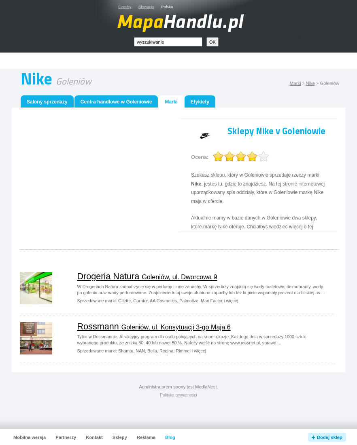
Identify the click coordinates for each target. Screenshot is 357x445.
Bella (152, 350)
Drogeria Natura (147, 276)
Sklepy (120, 437)
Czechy (124, 6)
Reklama (146, 437)
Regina (166, 350)
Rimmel (183, 350)
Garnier (140, 300)
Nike (310, 83)
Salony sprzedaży (47, 102)
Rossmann (154, 326)
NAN (140, 350)
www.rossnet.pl (245, 342)
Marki (295, 83)
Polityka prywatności (178, 395)
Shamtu (125, 350)
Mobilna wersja (29, 437)
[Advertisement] (187, 61)
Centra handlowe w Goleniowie (116, 102)
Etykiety (200, 102)
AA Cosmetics (163, 300)
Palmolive (188, 300)
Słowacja (146, 6)
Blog (170, 437)
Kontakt (94, 437)
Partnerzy (65, 437)
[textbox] (168, 41)
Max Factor (212, 300)
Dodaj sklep (329, 437)
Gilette (124, 300)
